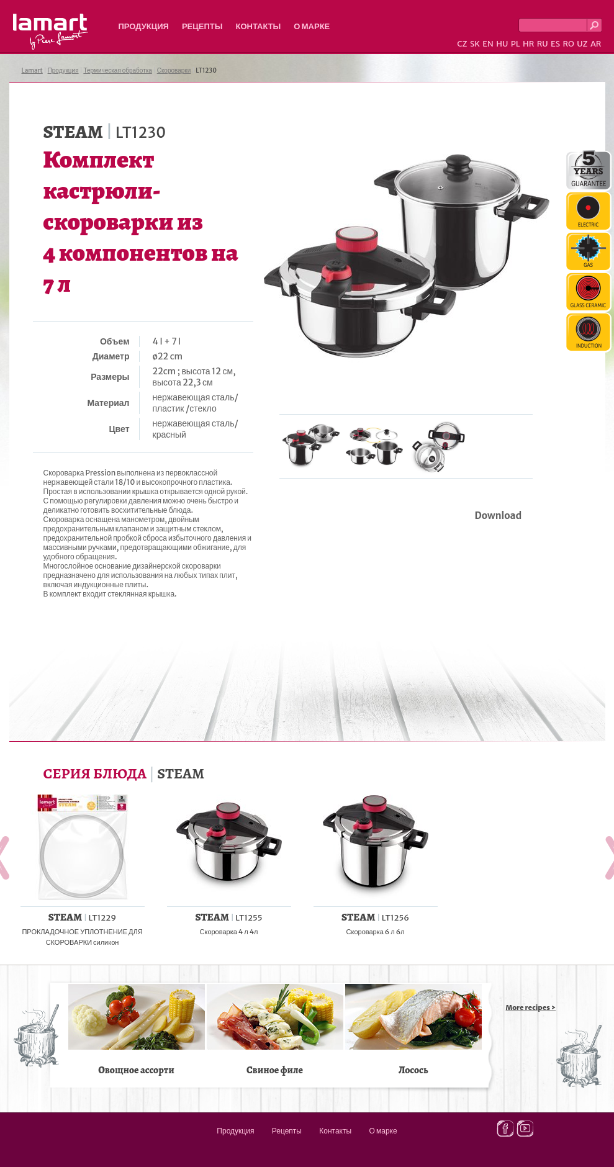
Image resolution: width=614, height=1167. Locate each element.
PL (515, 43)
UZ (582, 43)
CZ (462, 43)
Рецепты (202, 26)
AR (596, 43)
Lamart (50, 31)
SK (475, 43)
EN (488, 43)
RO (568, 43)
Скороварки (174, 70)
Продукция (144, 26)
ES (555, 43)
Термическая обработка (117, 70)
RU (542, 43)
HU (502, 43)
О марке (312, 26)
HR (528, 43)
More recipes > (531, 1007)
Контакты (258, 26)
